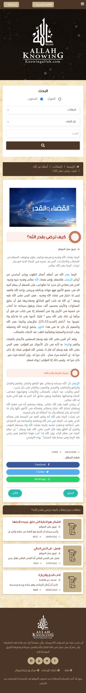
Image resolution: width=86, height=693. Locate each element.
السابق (70, 493)
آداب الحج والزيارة (49, 575)
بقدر (68, 274)
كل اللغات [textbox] (71, 121)
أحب (37, 433)
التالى (15, 493)
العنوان (51, 99)
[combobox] (43, 110)
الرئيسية (73, 166)
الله (37, 279)
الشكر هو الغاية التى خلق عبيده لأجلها (36, 522)
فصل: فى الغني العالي (47, 548)
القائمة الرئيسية (43, 4)
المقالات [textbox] (71, 109)
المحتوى (32, 99)
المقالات (57, 166)
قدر (49, 421)
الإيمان (69, 279)
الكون (41, 327)
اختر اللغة (11, 4)
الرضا (66, 344)
